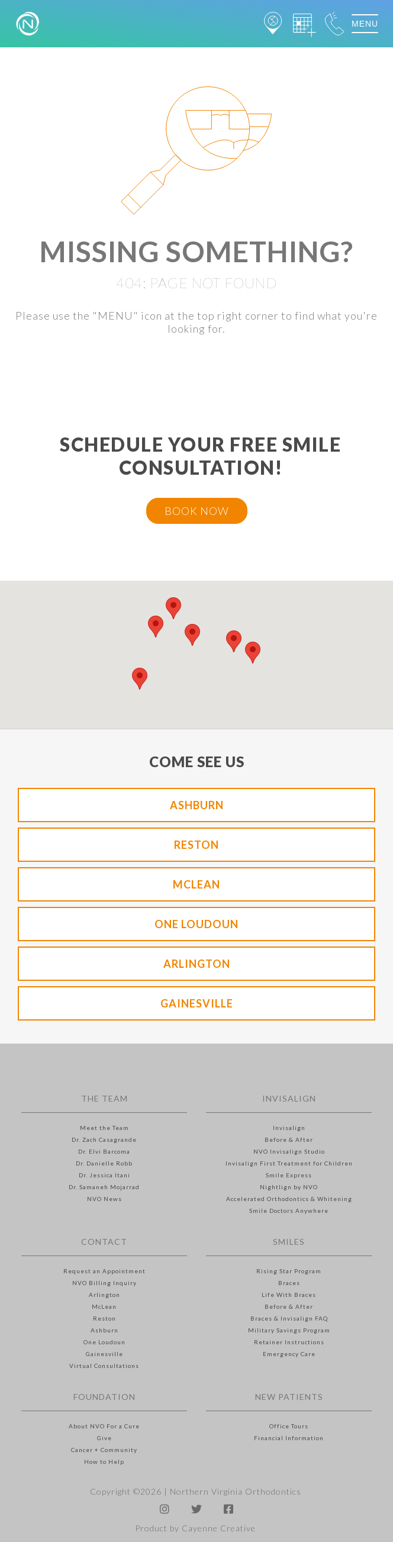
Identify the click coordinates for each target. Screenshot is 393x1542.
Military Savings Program (289, 1330)
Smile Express (289, 1175)
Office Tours (288, 1426)
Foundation (104, 1397)
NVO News (104, 1198)
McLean (196, 884)
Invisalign (289, 1098)
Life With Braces (289, 1294)
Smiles (289, 1242)
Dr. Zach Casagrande (104, 1139)
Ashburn (197, 805)
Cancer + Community (104, 1449)
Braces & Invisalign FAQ (289, 1318)
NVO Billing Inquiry (104, 1282)
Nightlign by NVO (289, 1186)
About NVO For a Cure (104, 1426)
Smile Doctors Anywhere (288, 1210)
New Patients (289, 1397)
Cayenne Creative (219, 1528)
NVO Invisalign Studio (289, 1151)
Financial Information (289, 1437)
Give (104, 1437)
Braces (289, 1282)
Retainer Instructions (289, 1341)
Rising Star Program (288, 1270)
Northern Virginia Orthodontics (235, 1491)
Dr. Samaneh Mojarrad (104, 1186)
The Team (104, 1098)
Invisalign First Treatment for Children (289, 1163)
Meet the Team (104, 1127)
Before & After (289, 1139)
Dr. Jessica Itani (104, 1175)
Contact (104, 1242)
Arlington (196, 963)
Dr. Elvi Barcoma (104, 1151)
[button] (155, 627)
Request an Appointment (104, 1270)
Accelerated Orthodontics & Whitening (289, 1198)
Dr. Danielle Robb (104, 1163)
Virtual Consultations (104, 1365)
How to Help (104, 1461)
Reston (196, 844)
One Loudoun (196, 924)
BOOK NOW (197, 510)
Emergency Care (289, 1353)
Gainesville (196, 1003)
